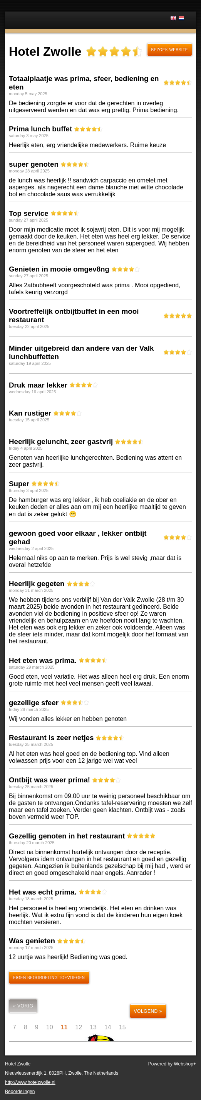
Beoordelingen (20, 1091)
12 (78, 1027)
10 (49, 1027)
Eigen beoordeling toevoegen (49, 978)
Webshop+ (185, 1064)
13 (93, 1027)
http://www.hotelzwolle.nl (30, 1082)
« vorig (23, 1006)
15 (122, 1027)
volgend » (148, 1011)
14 (107, 1027)
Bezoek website (169, 50)
